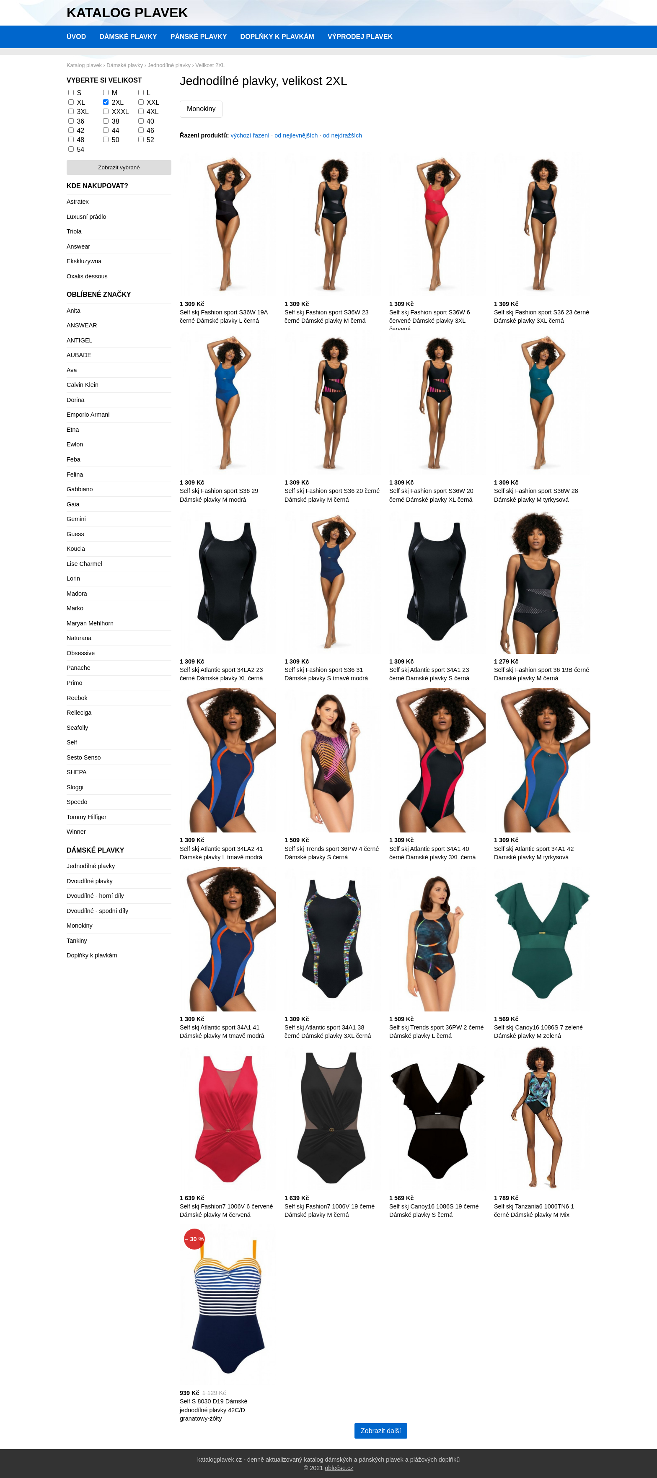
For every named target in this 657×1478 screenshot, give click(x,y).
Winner (76, 831)
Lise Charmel (84, 563)
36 (80, 121)
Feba (73, 459)
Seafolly (77, 727)
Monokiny (201, 108)
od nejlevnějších (296, 135)
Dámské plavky (128, 36)
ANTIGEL (80, 340)
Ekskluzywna (84, 261)
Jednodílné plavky (91, 866)
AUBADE (79, 355)
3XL (82, 111)
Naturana (79, 638)
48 (80, 139)
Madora (77, 593)
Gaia (73, 504)
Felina (75, 474)
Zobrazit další (381, 1430)
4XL (152, 111)
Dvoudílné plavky (90, 881)
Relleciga (79, 712)
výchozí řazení (250, 135)
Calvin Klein (82, 384)
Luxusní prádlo (86, 216)
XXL (153, 102)
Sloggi (75, 787)
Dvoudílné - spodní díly (97, 911)
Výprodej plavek (360, 36)
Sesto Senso (84, 757)
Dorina (75, 400)
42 (80, 130)
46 (150, 130)
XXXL (120, 111)
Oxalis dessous (87, 276)
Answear (78, 246)
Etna (73, 429)
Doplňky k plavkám (277, 36)
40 (150, 121)
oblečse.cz (339, 1468)
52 (150, 139)
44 (115, 130)
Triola (74, 231)
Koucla (76, 548)
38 (115, 121)
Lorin (73, 578)
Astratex (78, 201)
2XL (118, 102)
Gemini (76, 519)
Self (72, 742)
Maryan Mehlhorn (90, 623)
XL (81, 102)
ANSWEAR (82, 325)
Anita (73, 310)
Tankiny (77, 940)
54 (80, 149)
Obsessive (81, 653)
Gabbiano (80, 489)
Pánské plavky (199, 36)
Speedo (77, 802)
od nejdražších (342, 135)
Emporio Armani (88, 414)
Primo (75, 682)
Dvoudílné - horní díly (95, 895)
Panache (79, 667)
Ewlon (75, 444)
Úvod (76, 36)
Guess (75, 534)
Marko (75, 608)
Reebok (77, 698)
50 (115, 139)
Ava (72, 370)
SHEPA (77, 772)
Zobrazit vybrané (119, 167)
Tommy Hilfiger (86, 817)
